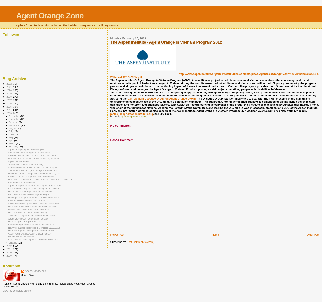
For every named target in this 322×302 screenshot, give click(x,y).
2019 (9, 93)
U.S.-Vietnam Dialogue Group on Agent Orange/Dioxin (161, 98)
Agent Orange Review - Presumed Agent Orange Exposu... (36, 185)
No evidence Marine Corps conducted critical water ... (34, 206)
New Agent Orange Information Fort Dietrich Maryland (34, 197)
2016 (9, 103)
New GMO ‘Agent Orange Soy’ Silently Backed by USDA (35, 173)
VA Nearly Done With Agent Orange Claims (29, 152)
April (11, 140)
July (11, 131)
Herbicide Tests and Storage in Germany (27, 212)
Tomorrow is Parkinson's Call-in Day (25, 164)
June (12, 134)
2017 (9, 100)
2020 (9, 90)
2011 (9, 249)
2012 (9, 246)
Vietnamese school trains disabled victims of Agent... (33, 167)
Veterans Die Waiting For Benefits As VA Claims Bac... (34, 203)
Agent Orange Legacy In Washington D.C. (28, 149)
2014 (9, 110)
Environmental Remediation (21, 182)
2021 (9, 87)
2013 (9, 113)
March (12, 143)
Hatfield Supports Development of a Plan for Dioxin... (33, 230)
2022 (9, 83)
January (13, 242)
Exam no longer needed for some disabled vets (31, 224)
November (14, 119)
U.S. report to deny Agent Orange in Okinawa (30, 191)
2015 (9, 106)
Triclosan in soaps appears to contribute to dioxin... (32, 215)
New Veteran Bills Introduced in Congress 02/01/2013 (34, 227)
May (11, 137)
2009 (9, 255)
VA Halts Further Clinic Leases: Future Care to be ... (33, 155)
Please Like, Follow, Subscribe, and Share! (28, 209)
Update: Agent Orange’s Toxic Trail (25, 221)
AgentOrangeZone (35, 271)
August (13, 128)
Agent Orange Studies (19, 161)
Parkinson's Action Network (21, 236)
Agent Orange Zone (49, 15)
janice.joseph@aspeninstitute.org (131, 114)
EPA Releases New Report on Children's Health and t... (34, 239)
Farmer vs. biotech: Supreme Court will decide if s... (33, 176)
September (15, 125)
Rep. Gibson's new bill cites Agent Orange (28, 194)
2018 (9, 96)
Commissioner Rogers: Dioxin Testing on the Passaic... (34, 188)
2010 (9, 252)
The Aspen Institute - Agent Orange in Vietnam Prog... (34, 170)
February (14, 146)
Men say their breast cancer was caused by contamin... (34, 158)
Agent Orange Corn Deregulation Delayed (28, 218)
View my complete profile (17, 290)
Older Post (313, 234)
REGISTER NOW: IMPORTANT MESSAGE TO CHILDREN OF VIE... (41, 179)
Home (215, 234)
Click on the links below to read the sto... (27, 200)
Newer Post (117, 234)
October (13, 122)
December (14, 116)
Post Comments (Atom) (140, 242)
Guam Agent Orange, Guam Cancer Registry (29, 233)
